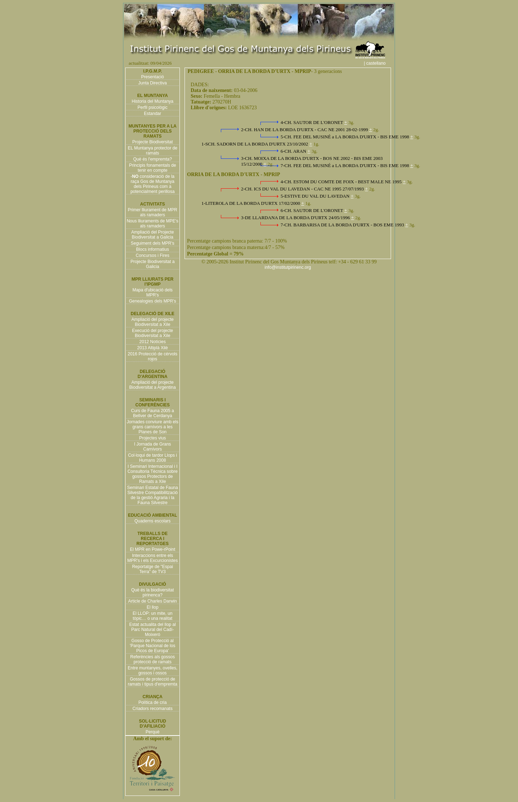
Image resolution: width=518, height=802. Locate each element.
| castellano (378, 63)
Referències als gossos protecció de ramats (152, 659)
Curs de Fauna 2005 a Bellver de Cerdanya (152, 413)
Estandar (152, 113)
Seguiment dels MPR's (152, 243)
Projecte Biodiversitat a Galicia (153, 264)
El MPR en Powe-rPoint (152, 549)
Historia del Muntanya (152, 101)
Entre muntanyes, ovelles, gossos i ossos (152, 670)
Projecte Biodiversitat (152, 141)
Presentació (152, 76)
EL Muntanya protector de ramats (152, 151)
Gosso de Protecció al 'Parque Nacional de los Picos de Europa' (152, 645)
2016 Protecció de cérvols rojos (152, 356)
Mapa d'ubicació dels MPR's (152, 292)
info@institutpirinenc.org (288, 267)
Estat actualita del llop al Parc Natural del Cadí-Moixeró (152, 629)
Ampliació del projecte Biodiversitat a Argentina (152, 385)
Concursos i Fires (152, 255)
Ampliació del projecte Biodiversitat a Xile (152, 322)
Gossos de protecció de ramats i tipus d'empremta (152, 682)
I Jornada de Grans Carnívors (152, 447)
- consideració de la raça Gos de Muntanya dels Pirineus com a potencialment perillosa (153, 184)
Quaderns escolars (153, 521)
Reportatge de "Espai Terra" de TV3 (152, 569)
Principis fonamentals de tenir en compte (152, 168)
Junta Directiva (152, 83)
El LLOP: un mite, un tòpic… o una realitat (153, 616)
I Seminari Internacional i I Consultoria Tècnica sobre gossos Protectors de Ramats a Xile (152, 474)
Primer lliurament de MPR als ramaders (152, 212)
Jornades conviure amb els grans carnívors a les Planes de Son (152, 426)
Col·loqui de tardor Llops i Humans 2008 (152, 458)
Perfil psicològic (152, 107)
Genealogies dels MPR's (152, 301)
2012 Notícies (152, 341)
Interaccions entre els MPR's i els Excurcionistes (152, 558)
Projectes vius (152, 438)
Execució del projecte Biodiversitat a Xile (152, 333)
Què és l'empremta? (152, 159)
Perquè (153, 731)
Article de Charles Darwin (152, 601)
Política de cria (152, 702)
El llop (153, 607)
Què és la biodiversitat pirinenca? (152, 592)
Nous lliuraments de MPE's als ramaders (152, 223)
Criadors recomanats (152, 708)
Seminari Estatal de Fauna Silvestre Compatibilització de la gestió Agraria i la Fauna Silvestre (152, 495)
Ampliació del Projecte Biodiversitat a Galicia (152, 235)
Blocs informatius (152, 249)
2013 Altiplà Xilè (152, 347)
